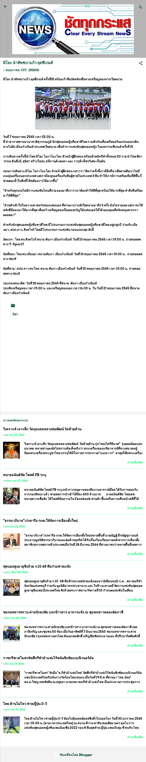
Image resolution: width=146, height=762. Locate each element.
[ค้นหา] (140, 8)
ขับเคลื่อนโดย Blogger (73, 755)
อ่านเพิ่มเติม (135, 462)
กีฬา (15, 314)
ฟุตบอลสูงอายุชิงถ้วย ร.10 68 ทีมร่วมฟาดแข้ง (37, 566)
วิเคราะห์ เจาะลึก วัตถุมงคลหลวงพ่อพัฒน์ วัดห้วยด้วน (42, 429)
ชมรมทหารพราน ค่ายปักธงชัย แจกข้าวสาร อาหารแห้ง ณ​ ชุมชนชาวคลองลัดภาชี (63, 612)
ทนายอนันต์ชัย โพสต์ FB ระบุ (24, 475)
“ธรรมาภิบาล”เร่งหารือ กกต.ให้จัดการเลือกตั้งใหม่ (40, 521)
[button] (140, 64)
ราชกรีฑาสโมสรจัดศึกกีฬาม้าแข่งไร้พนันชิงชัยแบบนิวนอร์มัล (48, 658)
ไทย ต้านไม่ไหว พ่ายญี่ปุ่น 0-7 (25, 704)
